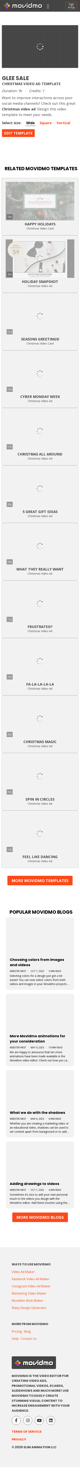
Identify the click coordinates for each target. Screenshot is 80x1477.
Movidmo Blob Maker (27, 1300)
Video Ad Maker (23, 1272)
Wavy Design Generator (29, 1308)
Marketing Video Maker (29, 1293)
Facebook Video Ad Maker (31, 1279)
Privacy (19, 1439)
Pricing (17, 1331)
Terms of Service (27, 1431)
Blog (27, 1331)
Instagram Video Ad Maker (31, 1286)
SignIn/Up (71, 5)
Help (15, 1339)
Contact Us (29, 1339)
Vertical (63, 122)
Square (46, 122)
